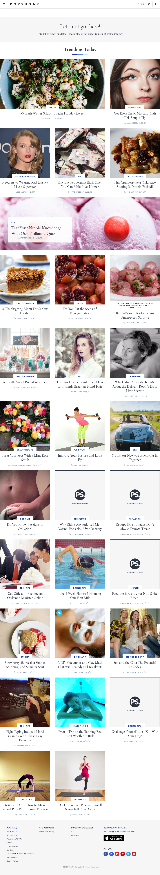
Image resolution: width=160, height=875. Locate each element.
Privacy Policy (12, 846)
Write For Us (12, 831)
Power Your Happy (46, 831)
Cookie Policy (12, 861)
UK (72, 831)
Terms (9, 842)
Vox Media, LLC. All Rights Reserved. (84, 867)
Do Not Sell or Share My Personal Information (20, 855)
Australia (74, 835)
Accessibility (12, 835)
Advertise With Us (14, 839)
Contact (10, 850)
